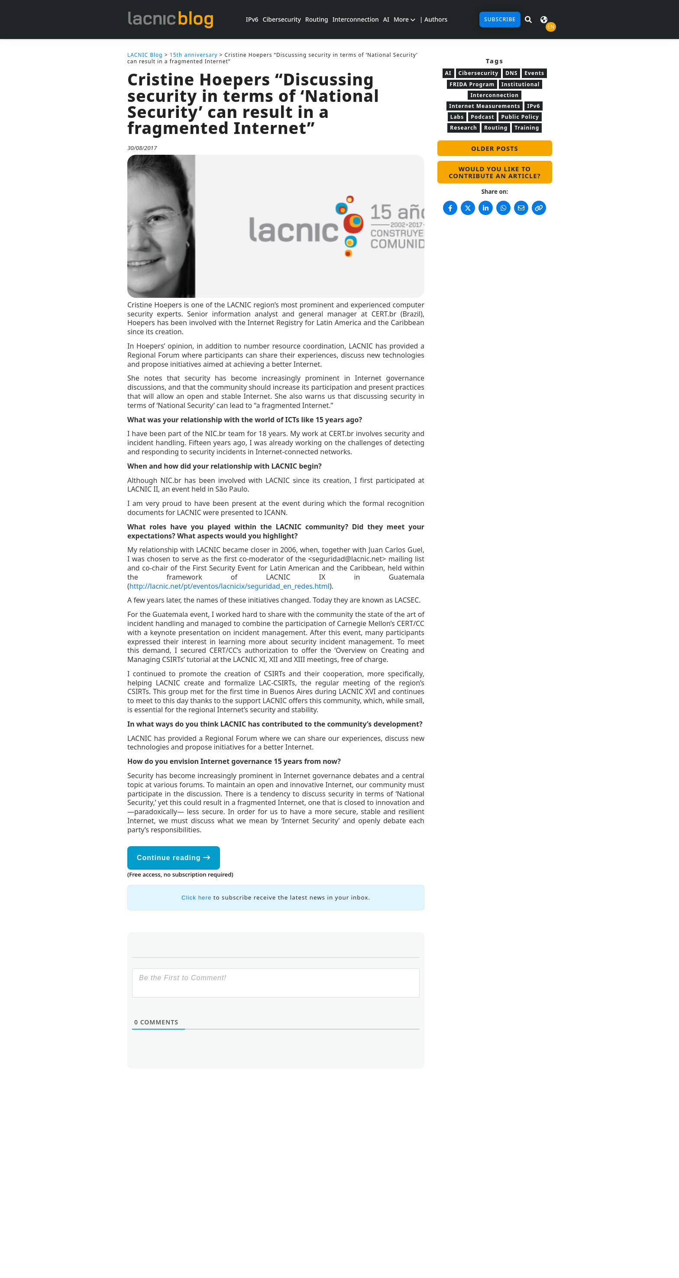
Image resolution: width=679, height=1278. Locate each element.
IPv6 (252, 19)
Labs (457, 117)
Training (526, 127)
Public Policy (520, 117)
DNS (511, 73)
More (404, 19)
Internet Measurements (484, 106)
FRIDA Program (472, 84)
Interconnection (356, 19)
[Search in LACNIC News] (528, 19)
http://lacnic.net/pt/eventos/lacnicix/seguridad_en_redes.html (229, 586)
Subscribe (500, 19)
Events (534, 73)
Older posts (494, 148)
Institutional (520, 84)
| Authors (434, 19)
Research (463, 127)
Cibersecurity (282, 19)
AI (386, 19)
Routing (316, 19)
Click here (196, 897)
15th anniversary (194, 55)
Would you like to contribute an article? (494, 172)
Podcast (482, 117)
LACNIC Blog (145, 55)
